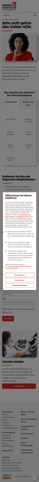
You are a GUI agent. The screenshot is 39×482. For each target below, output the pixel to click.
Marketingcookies (23, 216)
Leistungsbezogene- (25, 214)
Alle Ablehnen (19, 280)
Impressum (28, 266)
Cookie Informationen (11, 268)
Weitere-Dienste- (10, 216)
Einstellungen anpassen (19, 285)
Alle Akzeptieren (19, 275)
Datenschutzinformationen (16, 266)
